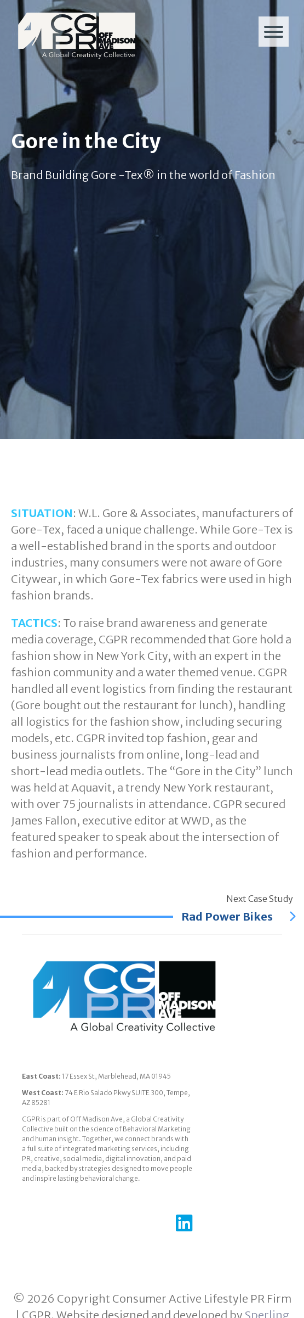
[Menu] (274, 31)
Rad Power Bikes (238, 916)
